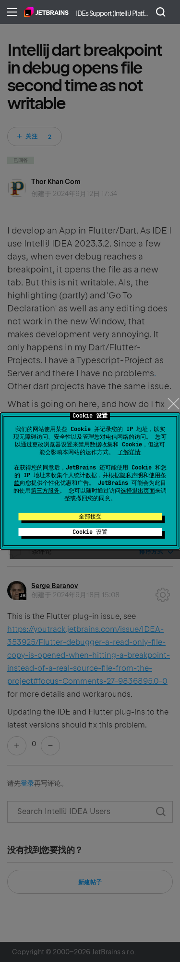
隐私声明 (131, 475)
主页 (46, 12)
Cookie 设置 (90, 532)
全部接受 (90, 516)
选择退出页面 (137, 490)
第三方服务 (45, 490)
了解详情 (129, 452)
